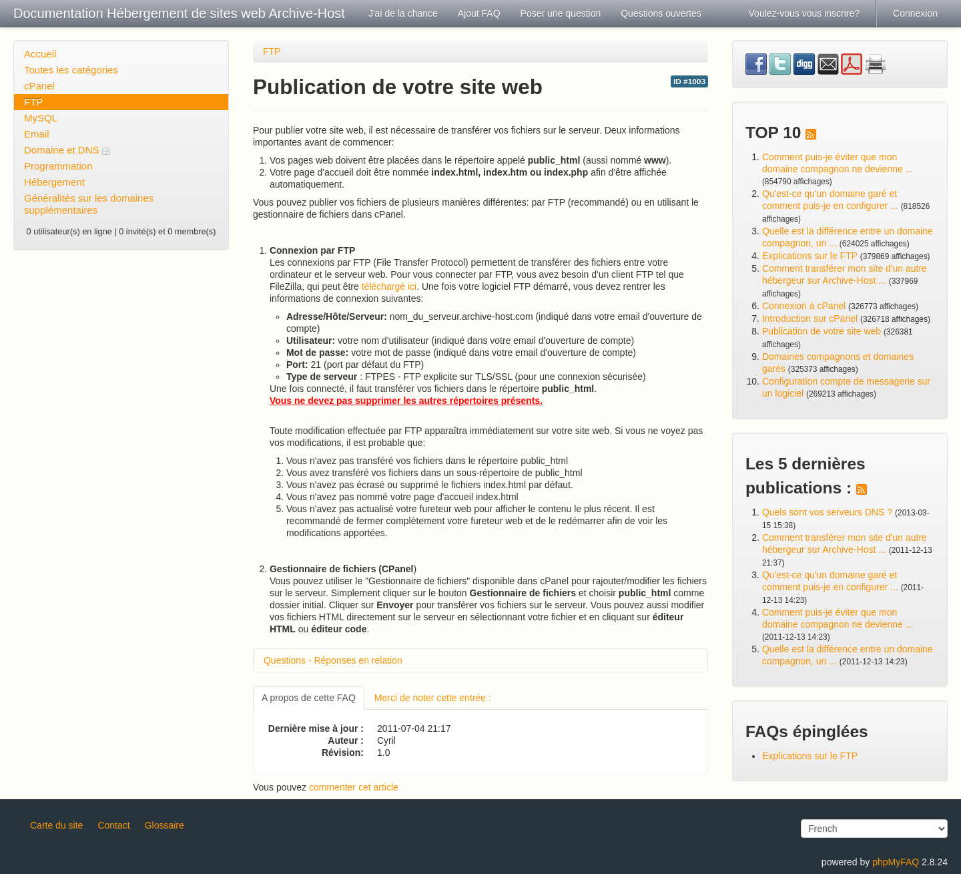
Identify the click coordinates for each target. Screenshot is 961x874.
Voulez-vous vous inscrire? (804, 13)
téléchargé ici (389, 286)
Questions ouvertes (661, 13)
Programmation (58, 166)
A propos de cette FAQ (309, 697)
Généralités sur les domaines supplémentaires (88, 204)
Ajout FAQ (479, 13)
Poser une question (561, 13)
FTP (33, 101)
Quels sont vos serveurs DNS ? (827, 512)
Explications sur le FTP (810, 255)
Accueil (40, 53)
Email (36, 134)
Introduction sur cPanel (810, 318)
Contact (113, 825)
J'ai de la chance (403, 13)
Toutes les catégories (71, 69)
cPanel (39, 85)
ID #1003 (689, 81)
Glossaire (164, 825)
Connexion (915, 13)
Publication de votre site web (821, 331)
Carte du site (56, 825)
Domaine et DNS (66, 150)
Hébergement (54, 182)
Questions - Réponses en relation (333, 660)
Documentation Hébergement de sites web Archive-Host (179, 13)
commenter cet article (353, 787)
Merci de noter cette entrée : (432, 697)
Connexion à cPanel (804, 305)
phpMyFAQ (895, 862)
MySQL (40, 118)
